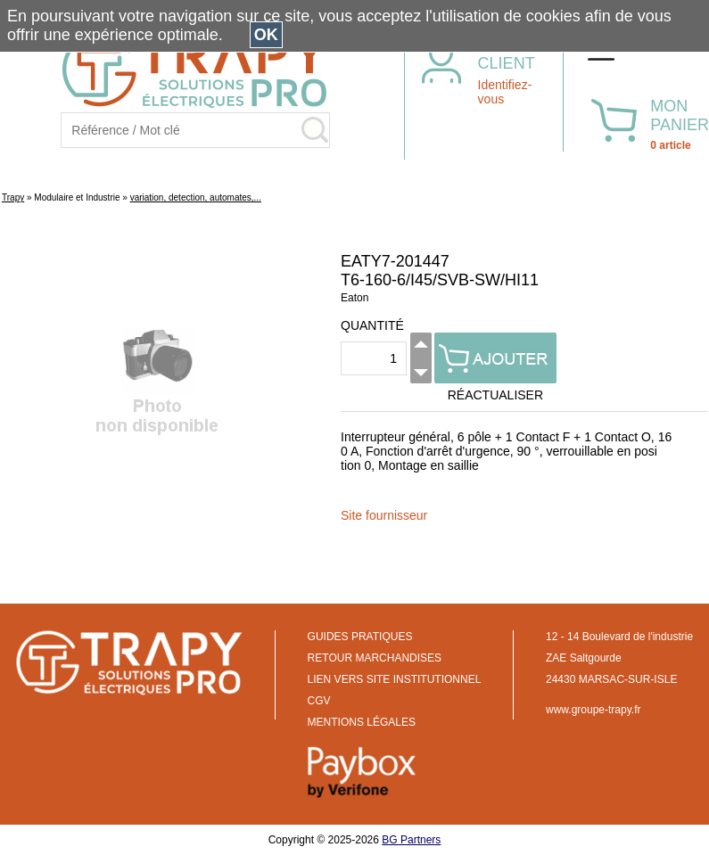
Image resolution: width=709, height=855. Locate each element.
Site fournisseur (384, 515)
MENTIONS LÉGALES (362, 722)
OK (266, 35)
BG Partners (411, 840)
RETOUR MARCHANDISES (374, 658)
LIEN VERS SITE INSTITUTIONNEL (395, 679)
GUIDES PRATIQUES (360, 636)
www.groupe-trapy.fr (593, 709)
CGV (319, 701)
